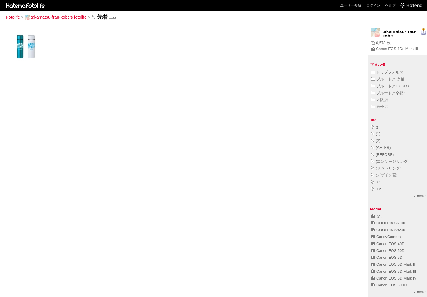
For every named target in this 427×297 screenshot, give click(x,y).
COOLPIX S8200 (388, 230)
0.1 (376, 182)
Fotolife (13, 17)
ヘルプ (390, 5)
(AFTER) (381, 147)
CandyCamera (386, 236)
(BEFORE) (382, 154)
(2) (375, 140)
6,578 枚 (381, 43)
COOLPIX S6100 (388, 223)
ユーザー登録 (350, 5)
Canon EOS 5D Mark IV (394, 278)
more (419, 196)
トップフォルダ (387, 72)
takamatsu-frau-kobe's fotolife (56, 17)
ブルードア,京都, (388, 79)
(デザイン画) (384, 175)
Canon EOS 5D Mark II (393, 264)
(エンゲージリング (389, 161)
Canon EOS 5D (386, 257)
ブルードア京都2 (388, 93)
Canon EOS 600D (389, 285)
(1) (375, 134)
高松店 (379, 106)
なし (377, 216)
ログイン (373, 5)
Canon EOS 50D (387, 250)
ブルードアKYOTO (390, 86)
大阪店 (379, 100)
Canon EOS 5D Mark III (393, 271)
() (374, 127)
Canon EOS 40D (387, 244)
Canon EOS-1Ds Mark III (394, 49)
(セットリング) (386, 168)
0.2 (376, 189)
